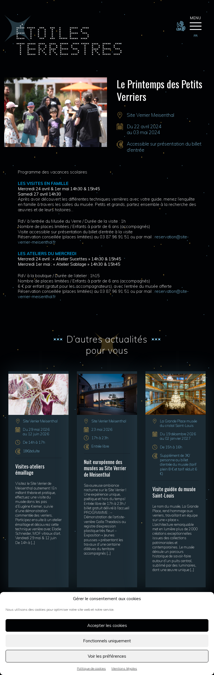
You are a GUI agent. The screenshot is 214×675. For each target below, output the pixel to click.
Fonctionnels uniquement (107, 640)
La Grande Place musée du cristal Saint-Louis (178, 423)
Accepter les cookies (107, 625)
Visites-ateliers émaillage (29, 469)
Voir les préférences (107, 656)
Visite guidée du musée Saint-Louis (174, 492)
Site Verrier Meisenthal (150, 115)
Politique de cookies (91, 668)
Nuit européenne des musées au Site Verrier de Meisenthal (105, 468)
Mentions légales (124, 668)
